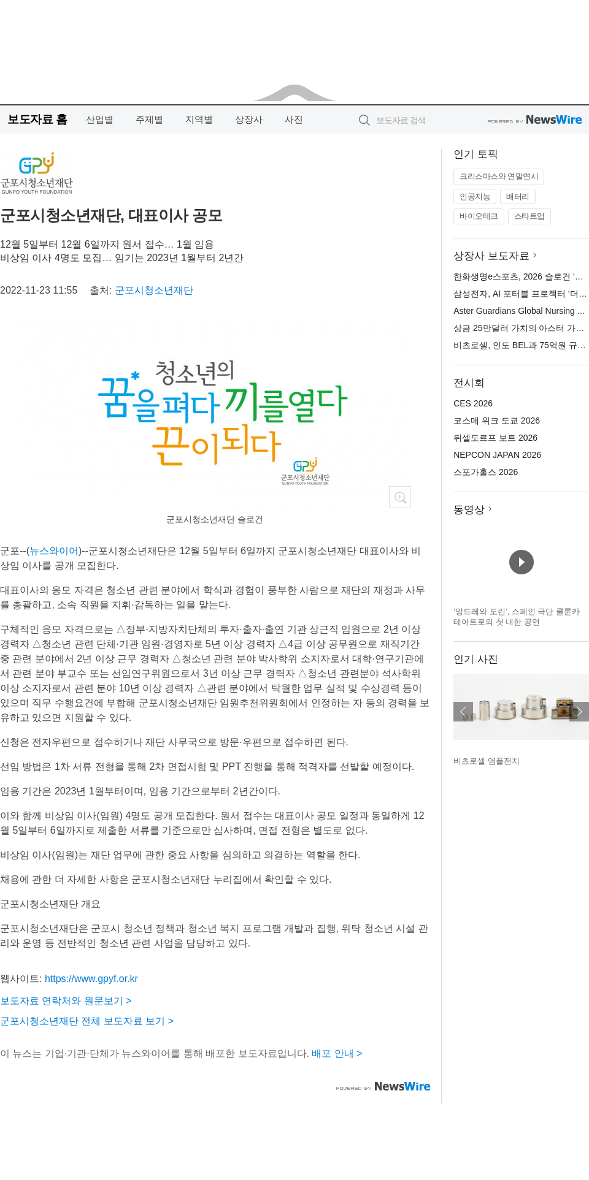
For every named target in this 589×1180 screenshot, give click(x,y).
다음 (579, 711)
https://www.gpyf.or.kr (91, 978)
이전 (463, 711)
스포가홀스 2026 (485, 472)
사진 (294, 119)
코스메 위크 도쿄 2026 (496, 420)
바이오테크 (479, 216)
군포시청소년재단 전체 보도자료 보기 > (87, 1021)
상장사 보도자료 (491, 256)
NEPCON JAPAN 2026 (497, 455)
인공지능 (475, 196)
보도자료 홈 (37, 119)
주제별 (149, 119)
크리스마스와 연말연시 (499, 176)
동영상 (469, 510)
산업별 (100, 119)
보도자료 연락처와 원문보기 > (66, 1000)
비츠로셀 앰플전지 (486, 761)
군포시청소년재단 (154, 290)
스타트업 (529, 216)
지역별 (199, 119)
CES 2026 (473, 403)
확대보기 (400, 497)
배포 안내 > (337, 1053)
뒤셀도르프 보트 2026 (495, 438)
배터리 (517, 196)
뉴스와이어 (54, 551)
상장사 (249, 119)
